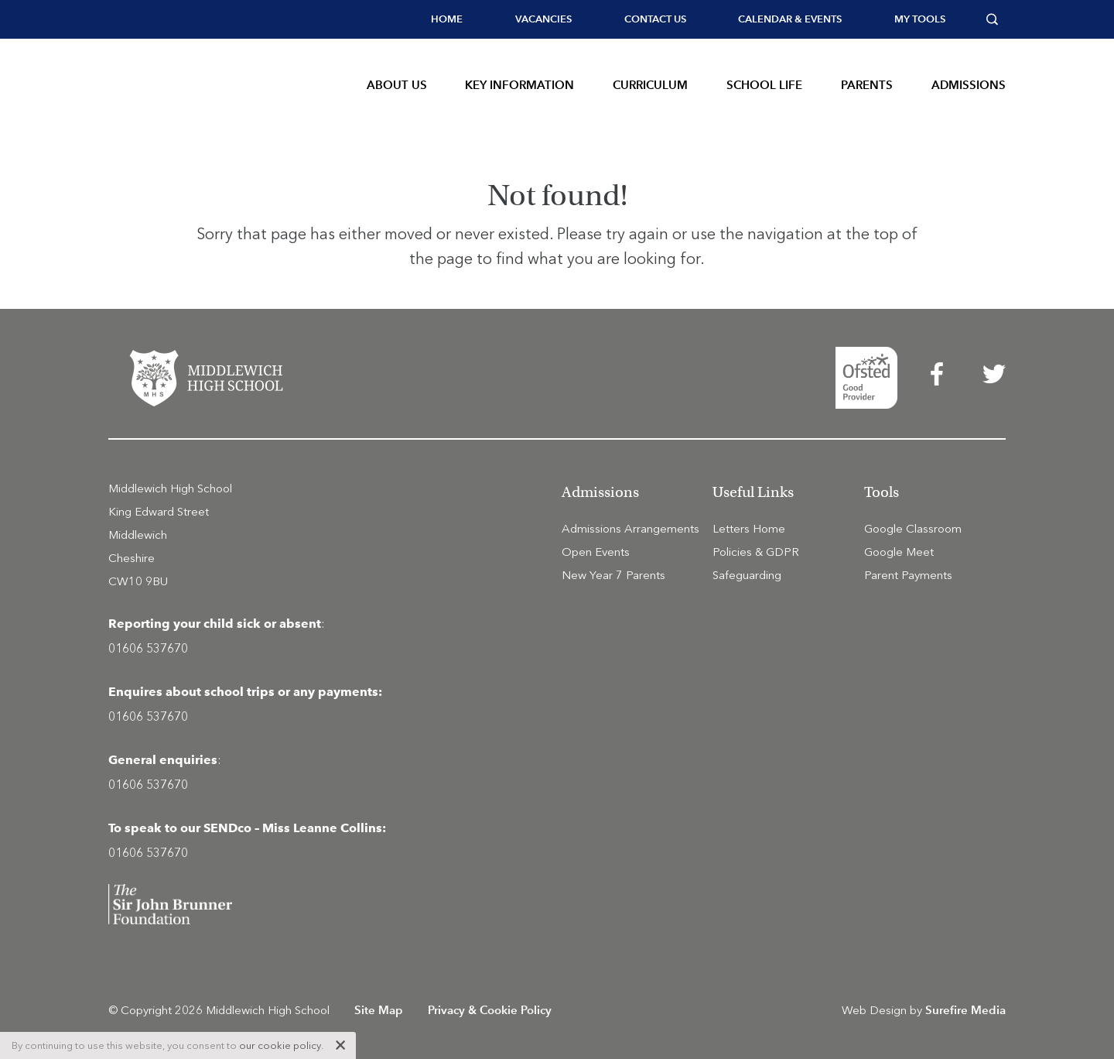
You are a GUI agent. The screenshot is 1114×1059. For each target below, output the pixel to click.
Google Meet (899, 552)
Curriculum (650, 84)
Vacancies (543, 19)
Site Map (378, 1009)
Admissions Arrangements (630, 529)
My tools (919, 19)
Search (996, 19)
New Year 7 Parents (613, 575)
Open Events (596, 552)
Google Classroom (913, 529)
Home (447, 19)
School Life (764, 84)
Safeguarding (746, 575)
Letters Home (748, 529)
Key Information (519, 84)
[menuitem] (446, 19)
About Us (397, 84)
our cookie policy (280, 1045)
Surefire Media (965, 1009)
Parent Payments (908, 575)
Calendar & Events (790, 19)
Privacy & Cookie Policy (490, 1009)
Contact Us (655, 19)
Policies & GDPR (755, 552)
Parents (867, 84)
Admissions (968, 84)
